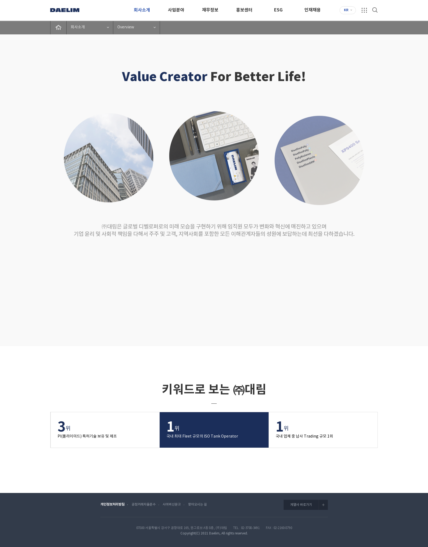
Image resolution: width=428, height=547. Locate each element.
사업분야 (176, 10)
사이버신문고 (172, 504)
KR (346, 10)
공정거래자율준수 (144, 504)
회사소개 (142, 10)
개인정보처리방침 (112, 504)
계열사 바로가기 (309, 505)
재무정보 (210, 10)
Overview (125, 27)
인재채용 (312, 10)
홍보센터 (244, 10)
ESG (278, 10)
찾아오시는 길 (197, 504)
